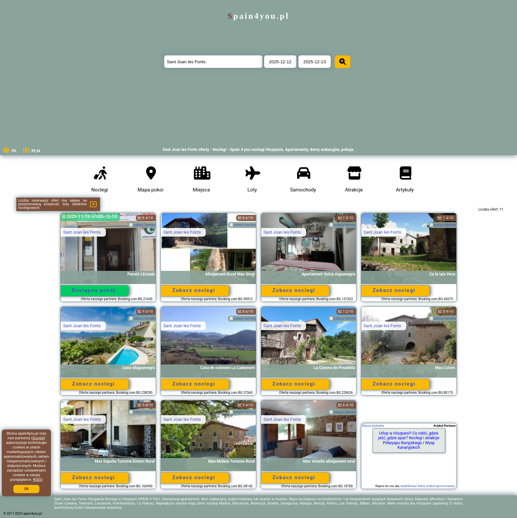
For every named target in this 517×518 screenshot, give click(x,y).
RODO (38, 479)
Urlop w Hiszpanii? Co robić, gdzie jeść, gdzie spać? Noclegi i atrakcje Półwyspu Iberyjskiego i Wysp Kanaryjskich (408, 440)
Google (38, 438)
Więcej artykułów (373, 425)
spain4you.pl (258, 16)
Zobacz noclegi (193, 290)
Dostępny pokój (94, 290)
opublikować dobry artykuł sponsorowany (427, 486)
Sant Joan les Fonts (82, 232)
